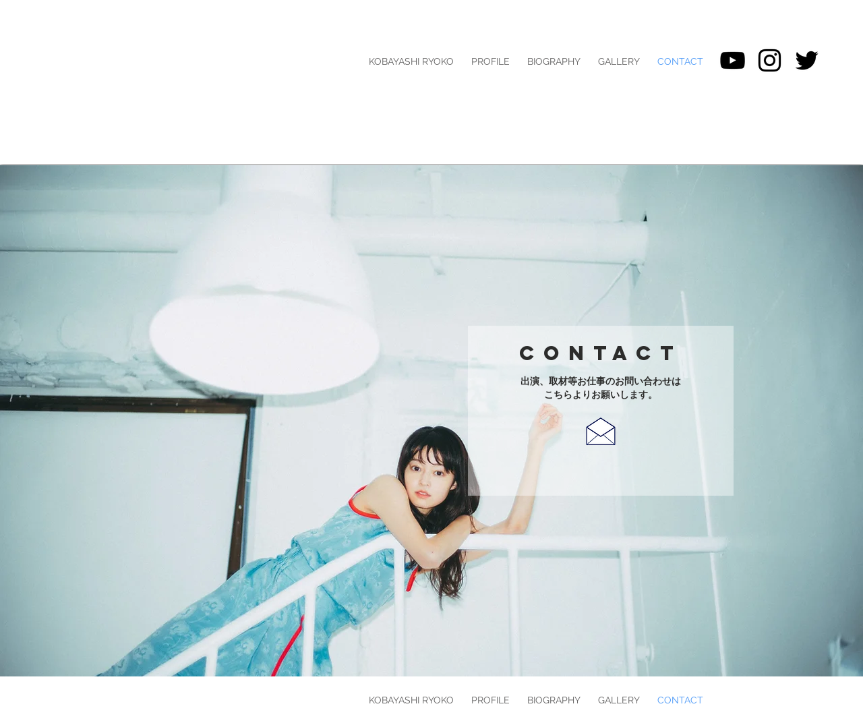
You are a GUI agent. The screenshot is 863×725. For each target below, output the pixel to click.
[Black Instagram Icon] (769, 60)
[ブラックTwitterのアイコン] (807, 60)
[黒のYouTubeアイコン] (732, 60)
